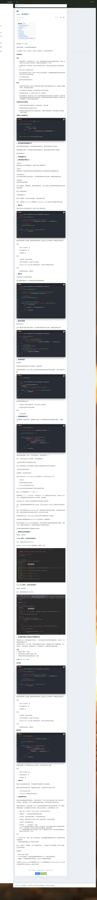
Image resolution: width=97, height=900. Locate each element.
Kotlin (4, 12)
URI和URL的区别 (77, 62)
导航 (3, 5)
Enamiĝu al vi (6, 36)
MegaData (5, 25)
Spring (4, 15)
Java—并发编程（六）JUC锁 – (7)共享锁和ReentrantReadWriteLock (78, 69)
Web (4, 19)
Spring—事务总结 (77, 75)
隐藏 (29, 25)
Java (4, 8)
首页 (22, 7)
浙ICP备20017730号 (37, 898)
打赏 (47, 886)
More (4, 29)
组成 (3, 39)
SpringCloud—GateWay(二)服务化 (81, 51)
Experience (5, 32)
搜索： (74, 35)
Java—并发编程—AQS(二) (77, 57)
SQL (4, 22)
